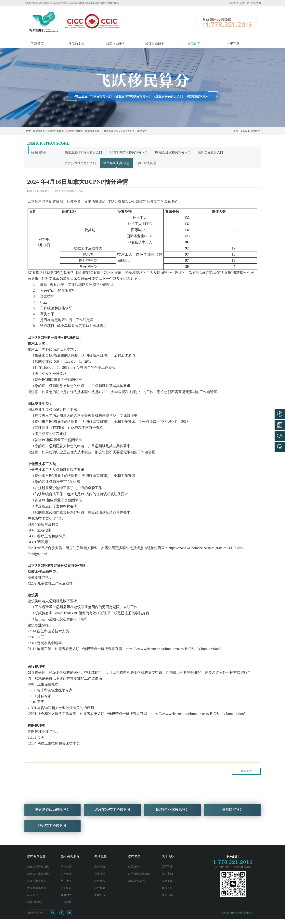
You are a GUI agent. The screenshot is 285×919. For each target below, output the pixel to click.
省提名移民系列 (36, 888)
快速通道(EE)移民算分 (52, 815)
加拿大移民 (39, 131)
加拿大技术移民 (74, 131)
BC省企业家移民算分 (172, 815)
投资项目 (99, 873)
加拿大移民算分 (93, 131)
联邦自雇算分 (232, 815)
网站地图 (256, 2)
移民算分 (133, 866)
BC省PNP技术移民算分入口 (129, 152)
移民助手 (194, 43)
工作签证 (66, 873)
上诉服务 (66, 902)
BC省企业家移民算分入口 (173, 152)
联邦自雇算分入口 (210, 152)
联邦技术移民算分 (52, 831)
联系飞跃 (167, 888)
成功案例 (167, 873)
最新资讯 (167, 880)
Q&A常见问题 (146, 163)
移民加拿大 (76, 43)
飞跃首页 (37, 43)
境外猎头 (99, 880)
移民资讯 (233, 2)
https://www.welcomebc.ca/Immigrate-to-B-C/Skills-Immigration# (173, 649)
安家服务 (99, 895)
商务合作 (167, 895)
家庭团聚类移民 (36, 880)
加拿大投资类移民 (38, 866)
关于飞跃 (244, 2)
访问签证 (66, 888)
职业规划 (99, 888)
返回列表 (246, 771)
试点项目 (32, 895)
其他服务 (66, 895)
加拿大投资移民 (55, 131)
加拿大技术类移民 (38, 873)
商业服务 (142, 131)
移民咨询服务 (115, 43)
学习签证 (66, 866)
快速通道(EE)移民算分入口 (83, 152)
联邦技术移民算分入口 (80, 163)
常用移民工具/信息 (116, 163)
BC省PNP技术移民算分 (113, 815)
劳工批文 (66, 880)
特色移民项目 (35, 902)
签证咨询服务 (154, 43)
